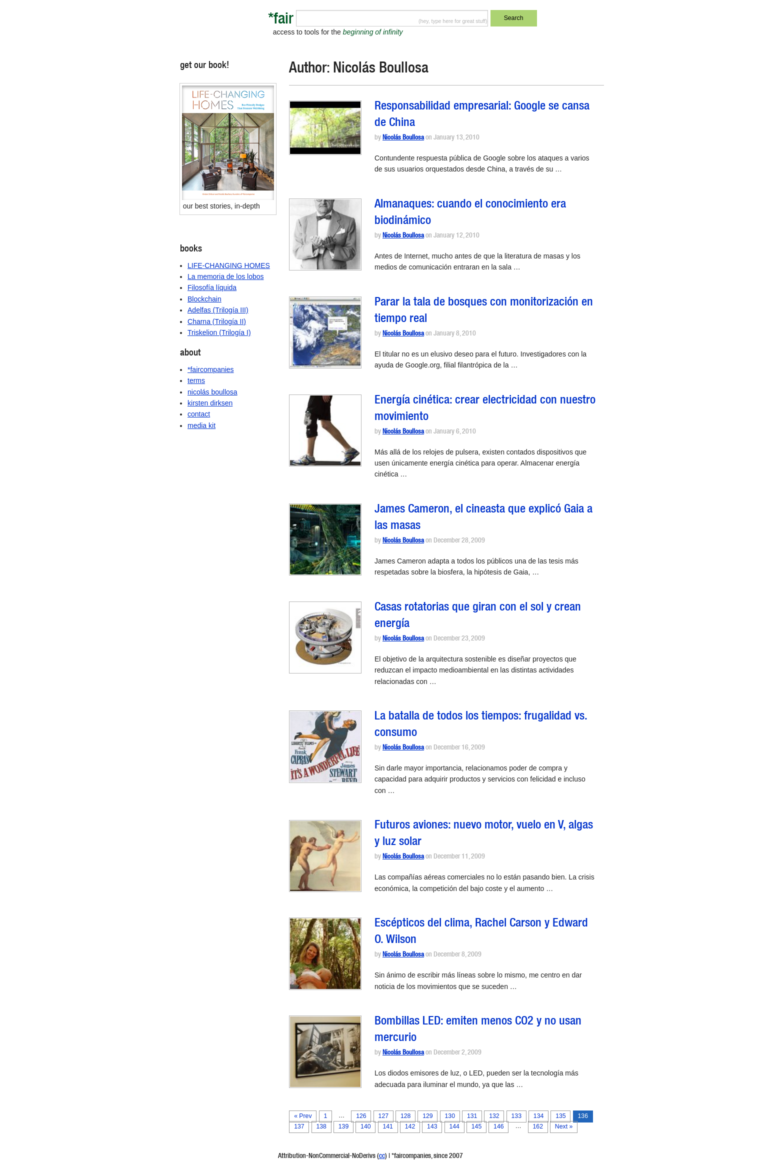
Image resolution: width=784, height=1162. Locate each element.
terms (196, 380)
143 (432, 1126)
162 (538, 1126)
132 (494, 1116)
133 (517, 1116)
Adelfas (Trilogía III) (218, 310)
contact (199, 414)
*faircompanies (211, 370)
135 (561, 1116)
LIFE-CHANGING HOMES (229, 266)
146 (499, 1126)
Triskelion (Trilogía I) (219, 332)
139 (343, 1126)
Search (514, 18)
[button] (325, 127)
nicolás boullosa (213, 392)
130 (450, 1116)
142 (410, 1126)
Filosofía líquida (212, 288)
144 (454, 1126)
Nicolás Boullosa (403, 138)
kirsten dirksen (210, 403)
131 (472, 1116)
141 (387, 1126)
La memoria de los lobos (226, 276)
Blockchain (205, 299)
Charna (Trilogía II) (217, 322)
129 (427, 1116)
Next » (563, 1126)
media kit (202, 426)
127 (383, 1116)
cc (382, 1156)
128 (405, 1116)
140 (365, 1126)
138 (321, 1126)
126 (361, 1116)
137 (299, 1126)
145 (477, 1126)
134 (539, 1116)
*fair (281, 20)
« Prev (303, 1116)
